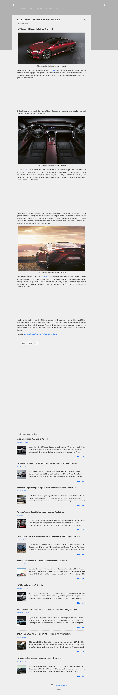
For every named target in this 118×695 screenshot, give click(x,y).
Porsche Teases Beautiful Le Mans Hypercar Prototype (40, 512)
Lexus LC (26, 170)
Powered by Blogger (59, 685)
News (39, 8)
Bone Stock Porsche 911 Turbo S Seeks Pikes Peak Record (42, 561)
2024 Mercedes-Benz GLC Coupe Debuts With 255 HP (39, 658)
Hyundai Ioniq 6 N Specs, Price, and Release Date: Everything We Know (47, 609)
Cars (31, 8)
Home (23, 8)
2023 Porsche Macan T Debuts (30, 585)
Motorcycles (52, 8)
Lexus (30, 343)
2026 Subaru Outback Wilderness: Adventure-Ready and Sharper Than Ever (49, 536)
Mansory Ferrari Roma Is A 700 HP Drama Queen (40, 334)
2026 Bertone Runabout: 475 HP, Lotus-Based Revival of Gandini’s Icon (47, 463)
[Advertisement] (99, 46)
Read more (81, 457)
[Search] (104, 6)
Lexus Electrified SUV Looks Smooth (32, 439)
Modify (64, 8)
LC (54, 70)
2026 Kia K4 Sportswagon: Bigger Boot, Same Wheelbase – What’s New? (47, 488)
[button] (85, 20)
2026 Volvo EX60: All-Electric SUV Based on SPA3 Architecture (44, 634)
